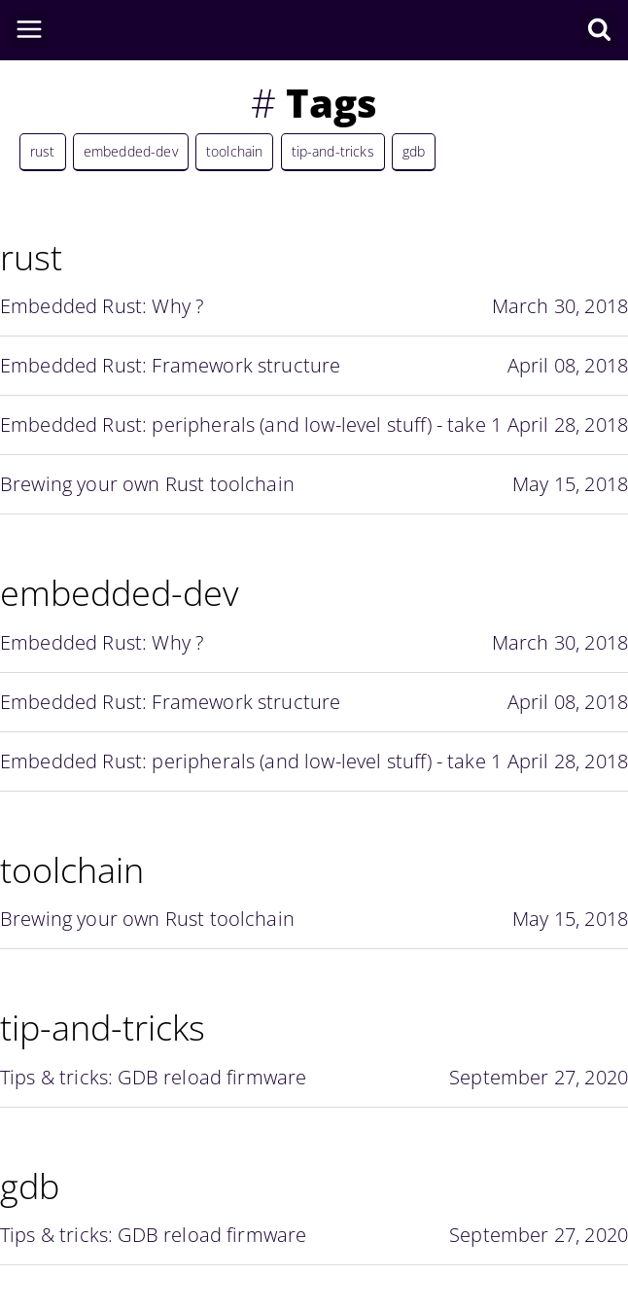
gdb (413, 151)
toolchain (234, 151)
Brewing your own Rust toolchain (314, 484)
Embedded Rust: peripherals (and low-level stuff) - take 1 (314, 425)
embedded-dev (131, 151)
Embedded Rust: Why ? (314, 306)
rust (42, 151)
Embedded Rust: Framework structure (314, 365)
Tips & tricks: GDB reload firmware (314, 1077)
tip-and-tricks (333, 151)
